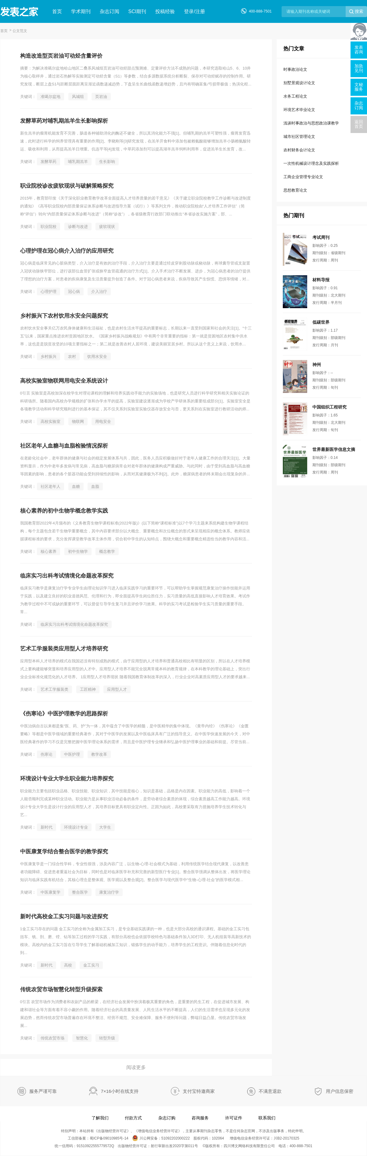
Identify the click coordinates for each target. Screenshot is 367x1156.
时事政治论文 (295, 69)
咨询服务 (200, 1117)
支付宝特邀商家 (199, 1091)
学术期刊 (81, 11)
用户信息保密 (339, 1091)
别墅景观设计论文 (299, 83)
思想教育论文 (295, 190)
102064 (218, 1138)
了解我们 (100, 1117)
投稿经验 (165, 11)
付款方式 (133, 1117)
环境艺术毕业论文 (299, 109)
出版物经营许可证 (112, 1131)
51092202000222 (175, 1138)
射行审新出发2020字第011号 (174, 1146)
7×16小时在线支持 (120, 1091)
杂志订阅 (109, 11)
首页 (57, 11)
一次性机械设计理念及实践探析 (311, 163)
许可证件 (233, 1117)
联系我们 (266, 1117)
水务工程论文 (295, 96)
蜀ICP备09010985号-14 (109, 1138)
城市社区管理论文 (299, 136)
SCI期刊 (137, 11)
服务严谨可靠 (43, 1091)
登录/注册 (194, 11)
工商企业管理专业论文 (303, 177)
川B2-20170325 (286, 1138)
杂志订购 (166, 1117)
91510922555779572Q (95, 1146)
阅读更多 (136, 1067)
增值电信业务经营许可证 (158, 1131)
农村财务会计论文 (299, 150)
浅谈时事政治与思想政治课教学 (311, 123)
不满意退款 (270, 1091)
